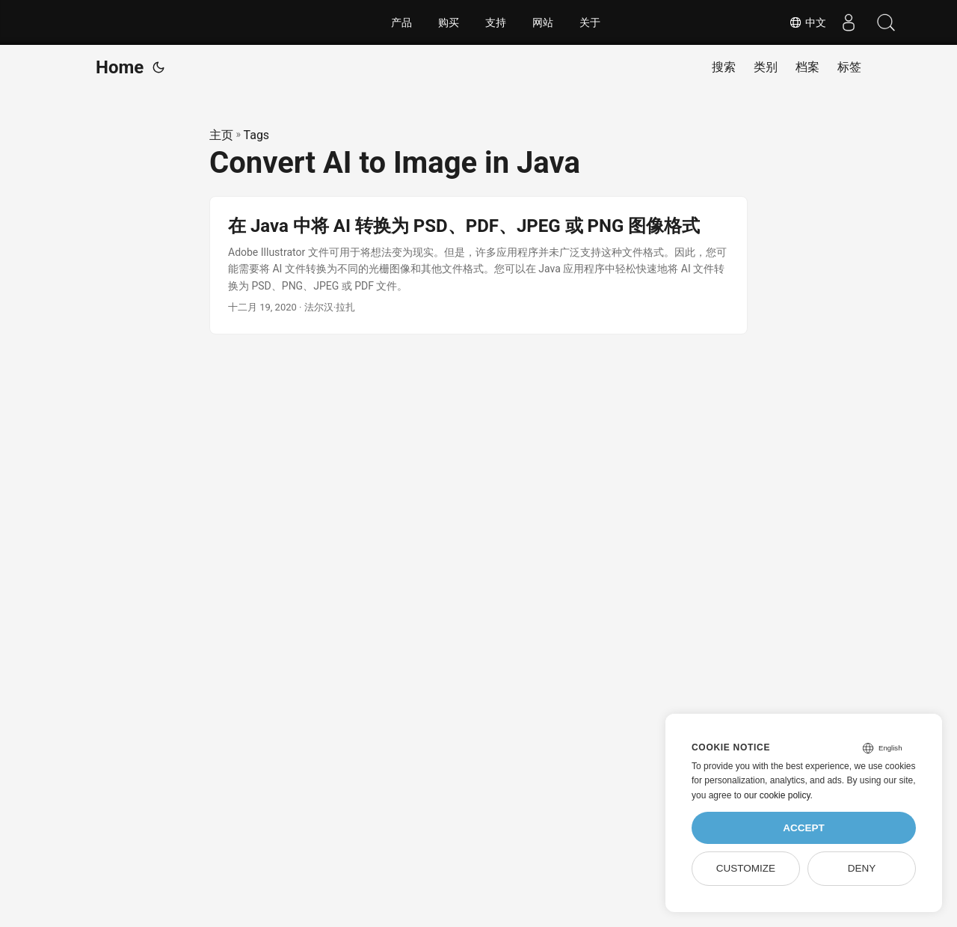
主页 (221, 135)
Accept (804, 827)
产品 (401, 22)
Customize (745, 868)
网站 (542, 22)
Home (120, 67)
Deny (862, 868)
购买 (448, 22)
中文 (807, 22)
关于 (589, 22)
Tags (257, 135)
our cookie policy (777, 795)
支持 (495, 22)
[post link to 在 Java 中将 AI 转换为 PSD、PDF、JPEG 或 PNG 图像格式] (478, 265)
